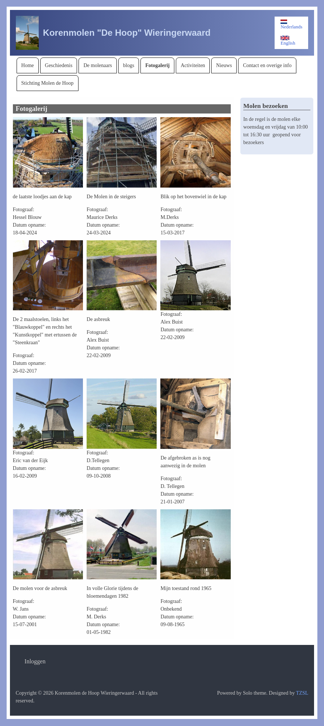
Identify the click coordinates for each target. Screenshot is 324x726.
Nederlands (291, 24)
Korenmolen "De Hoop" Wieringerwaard (127, 33)
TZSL (302, 693)
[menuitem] (28, 65)
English (288, 41)
